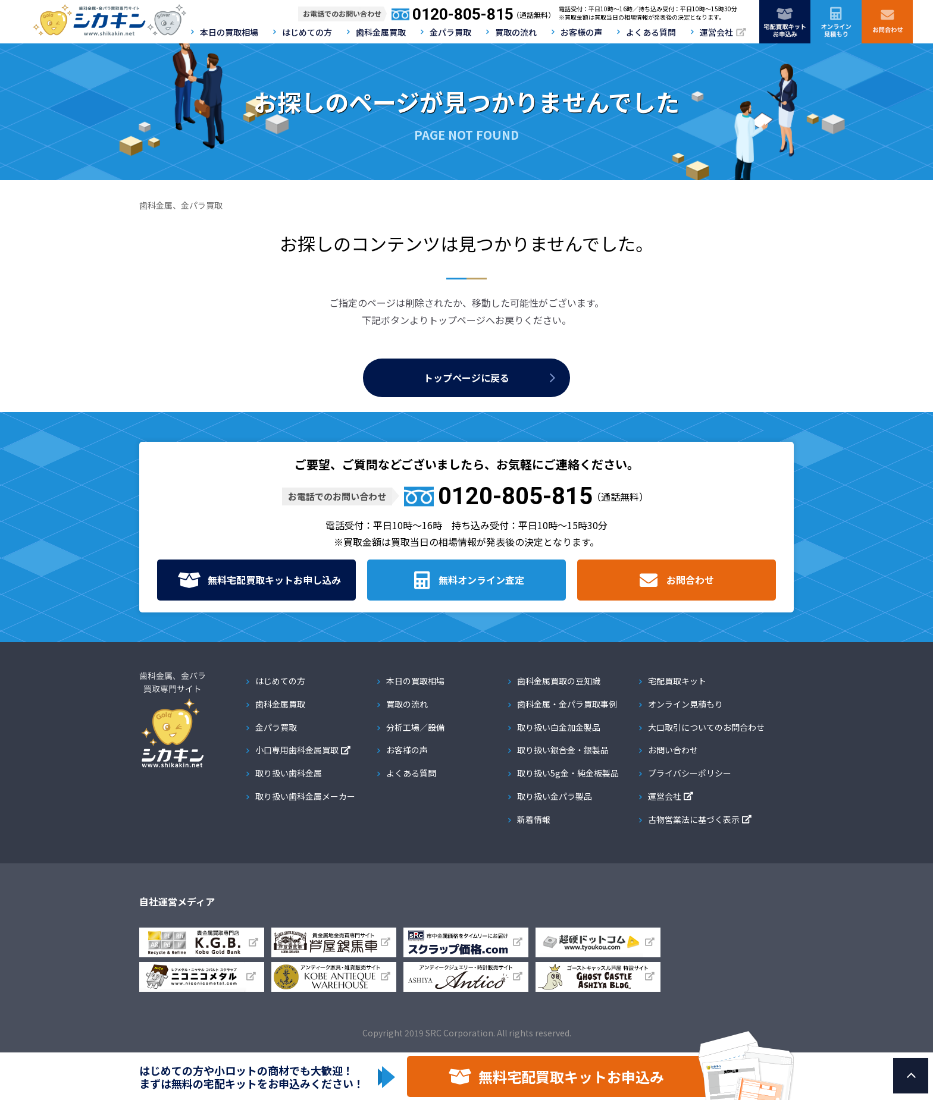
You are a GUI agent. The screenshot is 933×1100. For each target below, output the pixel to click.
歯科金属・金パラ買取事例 (567, 704)
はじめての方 (307, 32)
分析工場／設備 (415, 727)
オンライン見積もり (685, 704)
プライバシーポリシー (689, 773)
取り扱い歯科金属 (288, 773)
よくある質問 (651, 32)
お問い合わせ (673, 750)
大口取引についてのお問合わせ (706, 727)
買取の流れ (516, 32)
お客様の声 (581, 32)
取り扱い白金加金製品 (558, 727)
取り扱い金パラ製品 (554, 796)
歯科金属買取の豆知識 (558, 681)
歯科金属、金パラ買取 (181, 205)
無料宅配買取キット (274, 580)
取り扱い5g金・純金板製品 (568, 773)
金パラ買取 (450, 32)
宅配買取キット (677, 681)
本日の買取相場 (229, 32)
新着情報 (533, 819)
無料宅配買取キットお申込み (571, 1076)
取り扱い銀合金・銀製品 (563, 750)
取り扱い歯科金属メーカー (305, 796)
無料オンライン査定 (481, 580)
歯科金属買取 (381, 32)
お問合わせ (690, 580)
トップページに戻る (466, 377)
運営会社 (716, 32)
